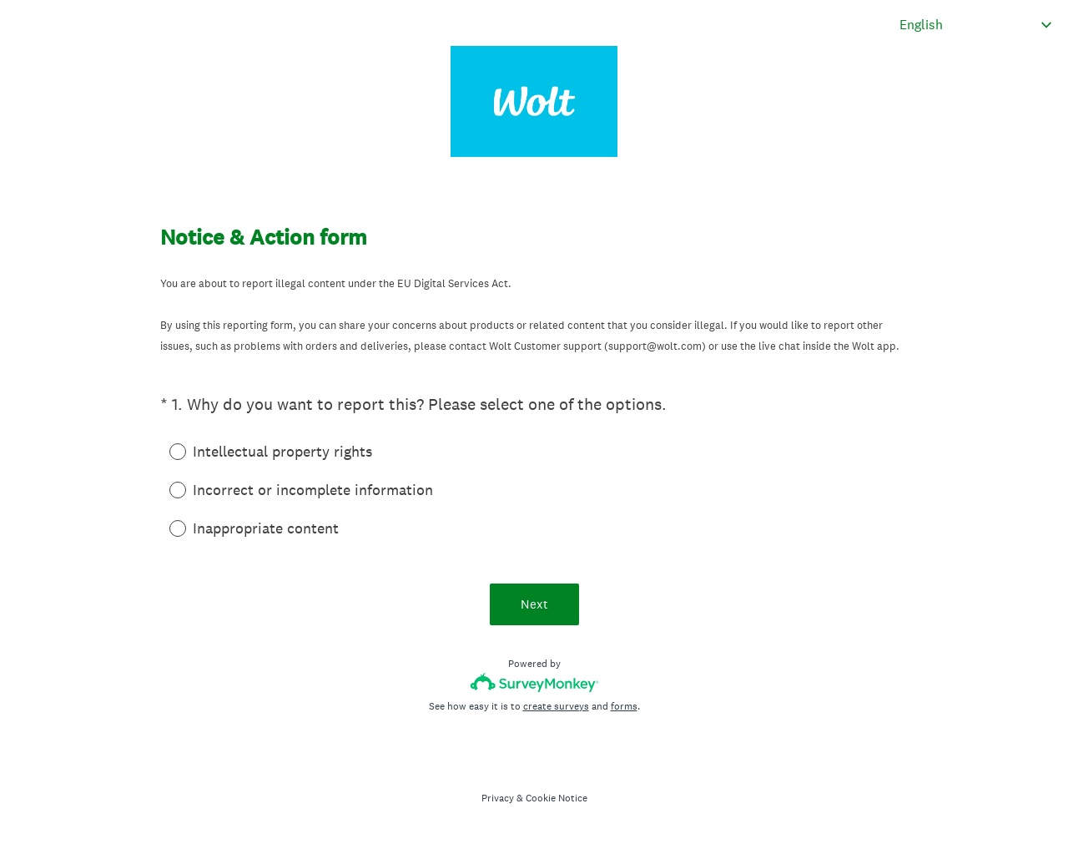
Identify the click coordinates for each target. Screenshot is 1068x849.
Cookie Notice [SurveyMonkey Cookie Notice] (556, 798)
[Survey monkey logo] (534, 682)
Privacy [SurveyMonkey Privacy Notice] (497, 798)
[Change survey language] (976, 24)
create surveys (556, 706)
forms (624, 706)
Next (534, 604)
